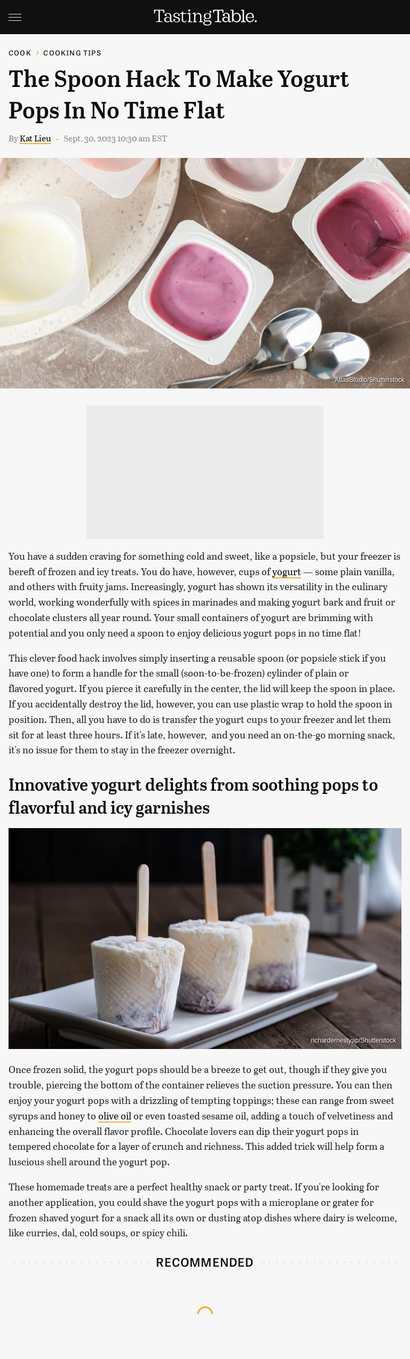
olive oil (114, 1116)
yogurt (286, 571)
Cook (20, 52)
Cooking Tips (72, 52)
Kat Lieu (35, 138)
